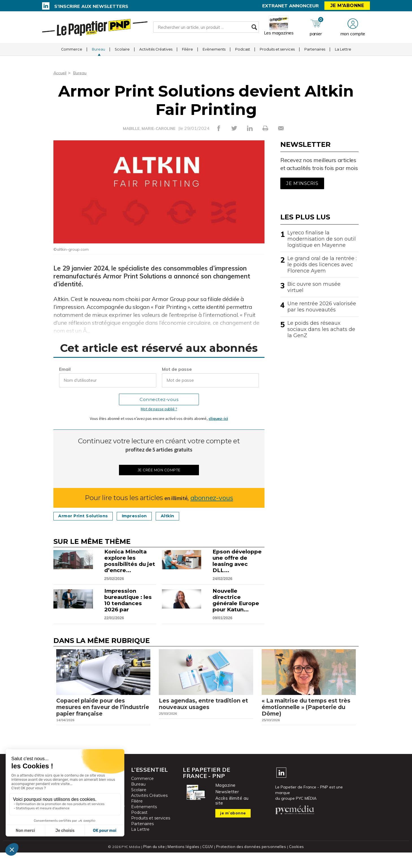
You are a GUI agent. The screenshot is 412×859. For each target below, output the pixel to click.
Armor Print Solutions (87, 517)
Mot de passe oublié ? (159, 409)
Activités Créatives (155, 52)
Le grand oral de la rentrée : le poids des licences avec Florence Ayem (322, 264)
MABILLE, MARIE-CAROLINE (149, 128)
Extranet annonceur (290, 5)
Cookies (294, 853)
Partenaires (314, 52)
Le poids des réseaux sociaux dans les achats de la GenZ (321, 329)
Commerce (71, 52)
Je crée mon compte (159, 470)
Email (65, 369)
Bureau (98, 52)
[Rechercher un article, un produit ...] (206, 28)
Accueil (60, 72)
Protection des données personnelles (250, 853)
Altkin (182, 517)
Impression (145, 517)
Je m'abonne (347, 5)
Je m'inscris (302, 183)
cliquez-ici (218, 418)
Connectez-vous (159, 399)
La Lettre (343, 52)
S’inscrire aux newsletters (91, 6)
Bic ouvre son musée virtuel (314, 287)
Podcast (242, 52)
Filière (187, 52)
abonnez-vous (211, 499)
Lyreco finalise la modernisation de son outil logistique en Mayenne (321, 239)
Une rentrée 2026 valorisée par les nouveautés (321, 306)
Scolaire (122, 52)
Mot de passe (177, 369)
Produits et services (277, 52)
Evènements (214, 52)
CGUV (208, 853)
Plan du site (156, 853)
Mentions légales (185, 853)
